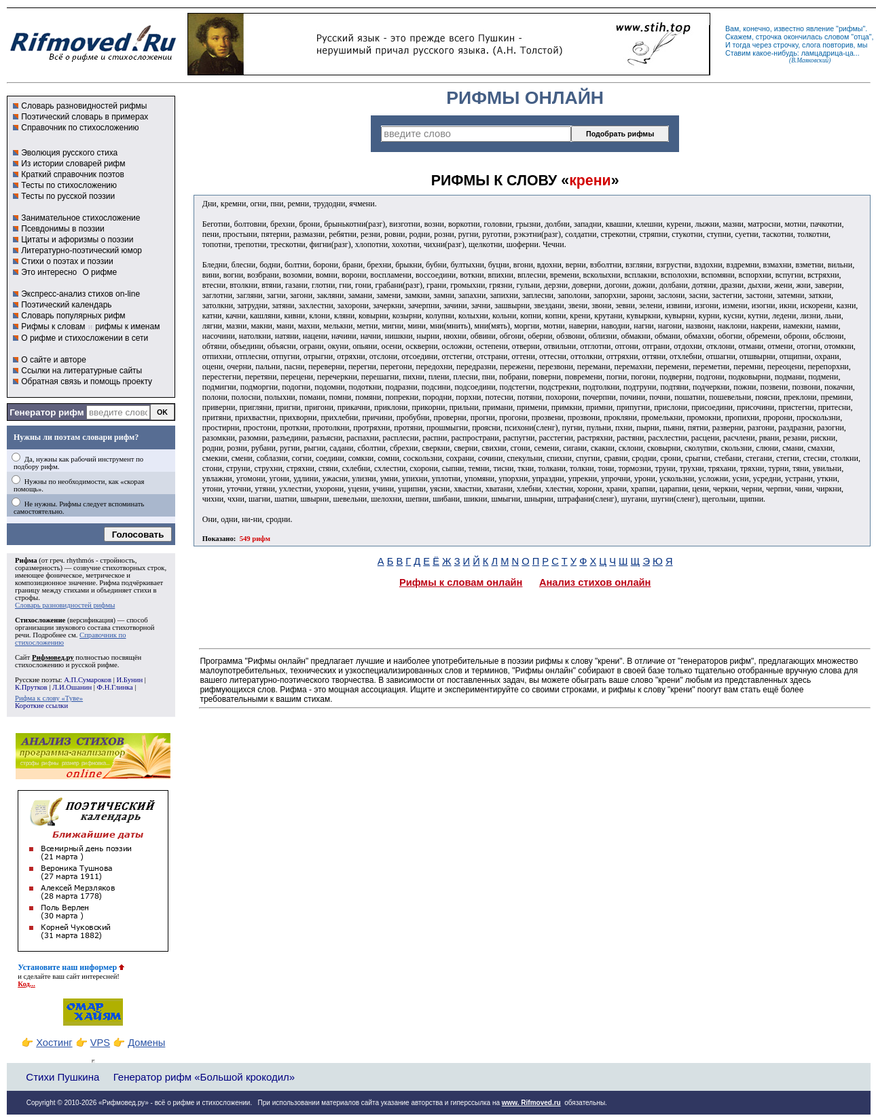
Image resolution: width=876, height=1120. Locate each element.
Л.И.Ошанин (72, 687)
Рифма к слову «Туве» (49, 698)
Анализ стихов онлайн (595, 582)
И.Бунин (129, 680)
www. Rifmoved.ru (531, 1102)
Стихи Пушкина (62, 1077)
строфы (26, 597)
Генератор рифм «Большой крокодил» (204, 1077)
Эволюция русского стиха (69, 152)
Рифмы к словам (53, 326)
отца (861, 37)
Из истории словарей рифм (73, 163)
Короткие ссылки (41, 705)
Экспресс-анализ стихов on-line (80, 294)
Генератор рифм (47, 412)
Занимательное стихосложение (80, 218)
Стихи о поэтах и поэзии (67, 261)
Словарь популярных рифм (73, 315)
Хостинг (54, 1042)
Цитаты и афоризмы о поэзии (77, 239)
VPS (100, 1042)
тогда (741, 45)
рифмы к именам (127, 326)
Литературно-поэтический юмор (81, 250)
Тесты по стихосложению (69, 185)
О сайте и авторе (53, 360)
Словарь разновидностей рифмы (84, 106)
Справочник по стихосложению (80, 127)
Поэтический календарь (66, 305)
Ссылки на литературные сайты (81, 370)
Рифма (26, 560)
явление (820, 28)
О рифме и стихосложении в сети (84, 338)
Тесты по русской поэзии (68, 196)
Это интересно (49, 272)
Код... (26, 984)
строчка (769, 37)
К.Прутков (31, 687)
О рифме (99, 272)
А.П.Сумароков (87, 680)
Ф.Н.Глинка (115, 687)
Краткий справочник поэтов (72, 174)
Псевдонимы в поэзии (63, 229)
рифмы (851, 28)
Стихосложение (40, 620)
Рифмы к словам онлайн (461, 582)
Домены (146, 1042)
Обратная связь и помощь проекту (86, 381)
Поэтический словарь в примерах (84, 117)
